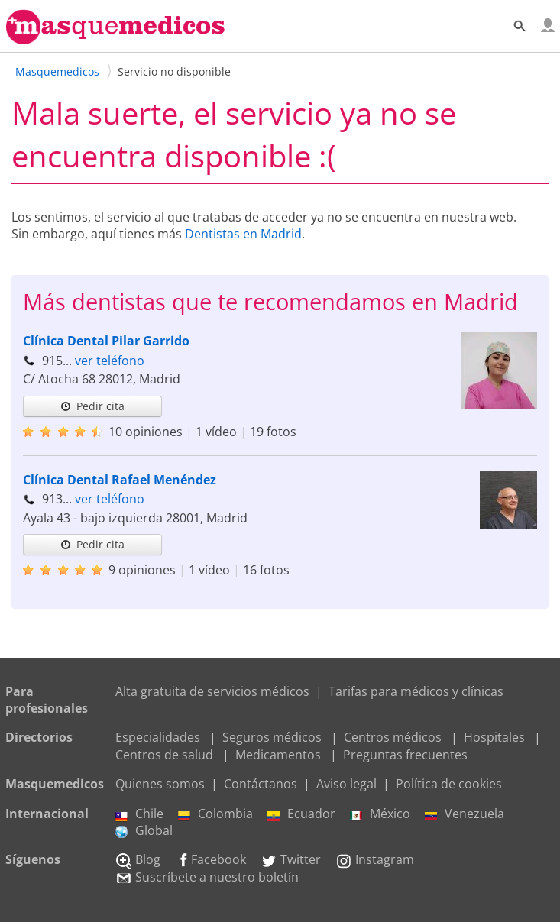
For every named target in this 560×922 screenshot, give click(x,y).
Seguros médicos (272, 737)
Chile (139, 813)
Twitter (291, 859)
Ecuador (301, 813)
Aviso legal (346, 783)
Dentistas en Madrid (243, 233)
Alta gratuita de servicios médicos (212, 691)
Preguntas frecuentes (405, 754)
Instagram (374, 859)
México (380, 813)
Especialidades (157, 737)
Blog (137, 859)
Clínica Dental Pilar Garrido (106, 340)
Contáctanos (260, 783)
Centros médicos (393, 737)
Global (144, 830)
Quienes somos (160, 783)
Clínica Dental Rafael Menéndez (119, 479)
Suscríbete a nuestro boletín (207, 877)
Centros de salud (164, 754)
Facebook (210, 859)
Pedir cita (92, 406)
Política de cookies (449, 783)
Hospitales (494, 737)
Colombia (215, 813)
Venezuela (464, 813)
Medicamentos (278, 754)
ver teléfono (109, 360)
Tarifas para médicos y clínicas (416, 691)
